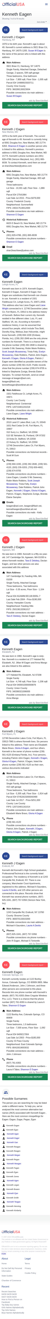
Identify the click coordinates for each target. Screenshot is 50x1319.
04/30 (4, 1294)
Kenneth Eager (10, 1138)
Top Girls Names (8, 1310)
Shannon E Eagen (16, 146)
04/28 (14, 1294)
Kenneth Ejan (10, 1193)
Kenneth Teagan (11, 1202)
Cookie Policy (30, 1273)
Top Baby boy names (10, 1305)
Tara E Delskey (32, 561)
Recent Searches (9, 1291)
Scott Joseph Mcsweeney (14, 352)
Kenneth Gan (10, 1142)
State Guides (7, 1276)
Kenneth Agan (10, 1134)
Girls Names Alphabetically (13, 1307)
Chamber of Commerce (11, 1280)
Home (4, 1263)
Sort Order (41, 22)
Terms (27, 1263)
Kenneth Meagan (11, 1163)
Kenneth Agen (10, 1180)
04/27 (4, 1297)
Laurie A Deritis (9, 890)
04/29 (9, 1294)
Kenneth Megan (11, 1155)
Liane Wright (26, 414)
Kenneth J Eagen (10, 358)
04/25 (14, 1297)
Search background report (25, 105)
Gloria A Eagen (27, 358)
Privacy (28, 1268)
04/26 (9, 1297)
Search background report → (34, 30)
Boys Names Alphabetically (13, 1313)
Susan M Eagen (35, 50)
